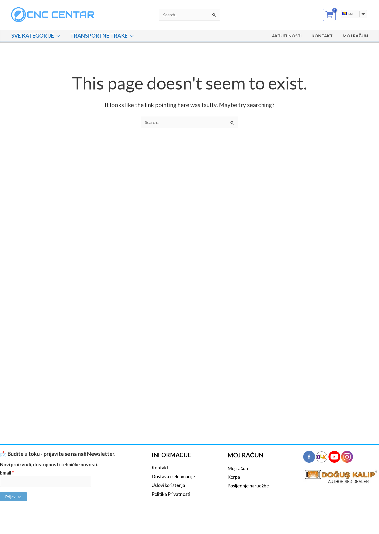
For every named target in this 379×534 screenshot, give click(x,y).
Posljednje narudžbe (248, 485)
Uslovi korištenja (168, 485)
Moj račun (237, 468)
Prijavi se (13, 496)
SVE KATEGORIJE (35, 35)
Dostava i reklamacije (173, 476)
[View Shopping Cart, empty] (329, 15)
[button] (57, 35)
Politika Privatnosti (171, 494)
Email (7, 473)
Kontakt (324, 35)
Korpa (233, 477)
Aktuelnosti (291, 35)
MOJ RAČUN (356, 35)
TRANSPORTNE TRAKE (101, 35)
